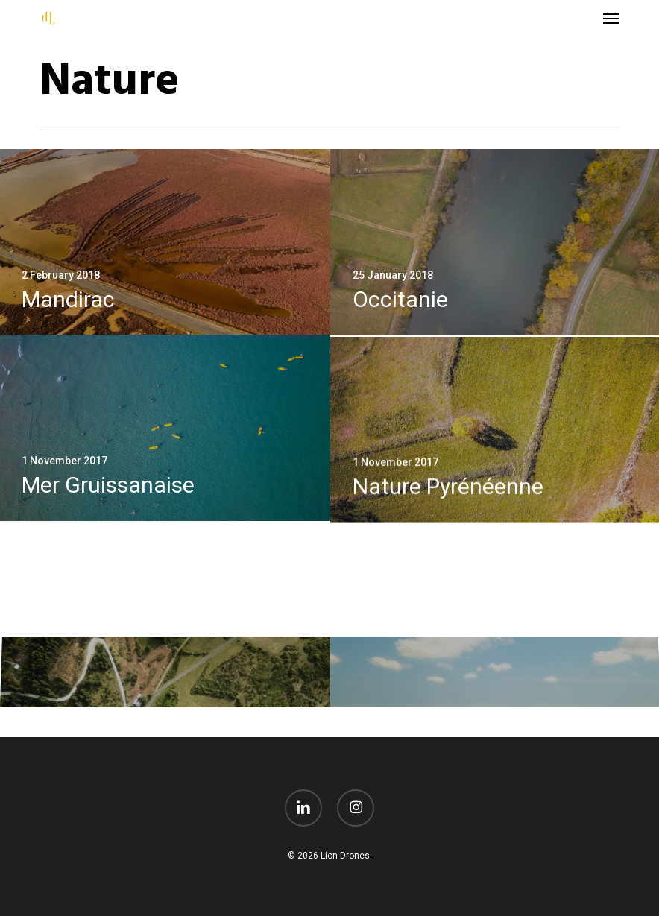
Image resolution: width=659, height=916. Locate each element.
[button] (611, 17)
